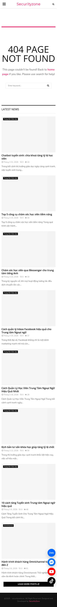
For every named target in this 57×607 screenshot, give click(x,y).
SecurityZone (34, 601)
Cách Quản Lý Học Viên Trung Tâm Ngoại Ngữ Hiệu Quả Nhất (28, 389)
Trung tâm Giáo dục (10, 119)
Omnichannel (8, 526)
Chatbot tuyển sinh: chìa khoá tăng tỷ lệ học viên (27, 157)
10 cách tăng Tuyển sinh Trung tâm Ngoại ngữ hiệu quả (28, 504)
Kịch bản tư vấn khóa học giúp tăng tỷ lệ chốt (28, 447)
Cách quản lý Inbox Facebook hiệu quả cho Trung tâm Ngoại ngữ (26, 331)
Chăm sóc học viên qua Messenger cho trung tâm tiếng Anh (28, 272)
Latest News (10, 109)
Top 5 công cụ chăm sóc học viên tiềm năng (27, 214)
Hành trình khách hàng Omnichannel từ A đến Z (26, 563)
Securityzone (28, 4)
